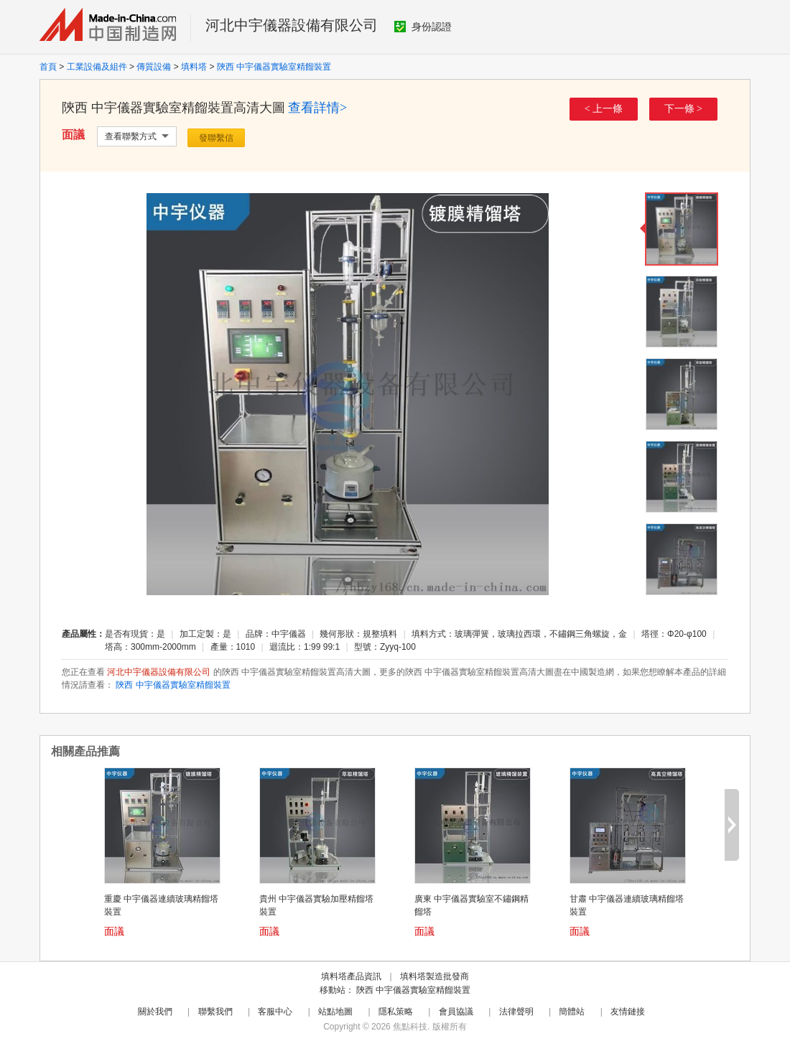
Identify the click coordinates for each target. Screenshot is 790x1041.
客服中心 (275, 1012)
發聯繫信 (216, 138)
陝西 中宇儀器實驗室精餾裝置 (274, 67)
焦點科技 (410, 1027)
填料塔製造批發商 (434, 976)
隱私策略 (395, 1012)
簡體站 (572, 1012)
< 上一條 (604, 108)
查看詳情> (317, 108)
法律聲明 (516, 1012)
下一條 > (683, 108)
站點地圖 (335, 1012)
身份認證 (423, 26)
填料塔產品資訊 (351, 976)
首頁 (48, 67)
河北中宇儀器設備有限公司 (291, 25)
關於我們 (155, 1012)
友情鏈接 (627, 1012)
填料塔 (194, 67)
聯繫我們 (215, 1012)
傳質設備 (153, 67)
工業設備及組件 (97, 67)
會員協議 (456, 1012)
